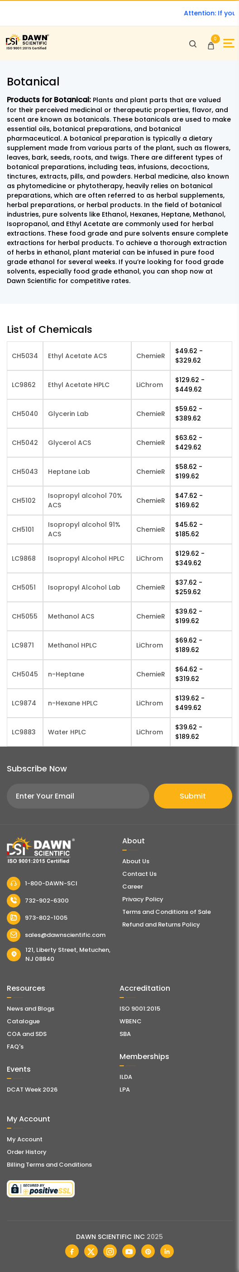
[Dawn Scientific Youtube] (129, 1251)
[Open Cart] (211, 43)
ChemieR (150, 355)
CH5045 (25, 674)
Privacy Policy (142, 899)
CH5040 (25, 413)
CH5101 (23, 529)
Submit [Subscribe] (193, 796)
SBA (125, 1034)
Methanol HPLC (72, 645)
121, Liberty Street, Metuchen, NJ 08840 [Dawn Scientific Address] (58, 954)
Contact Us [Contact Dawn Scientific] (139, 874)
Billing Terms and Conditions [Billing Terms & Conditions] (49, 1164)
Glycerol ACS (69, 442)
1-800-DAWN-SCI (42, 883)
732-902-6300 (38, 901)
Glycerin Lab (68, 413)
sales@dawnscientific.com (56, 935)
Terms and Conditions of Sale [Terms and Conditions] (166, 912)
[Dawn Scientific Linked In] (167, 1251)
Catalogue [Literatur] (23, 1021)
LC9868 (24, 558)
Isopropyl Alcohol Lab (84, 587)
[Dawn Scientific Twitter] (91, 1251)
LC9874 (24, 703)
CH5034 (25, 355)
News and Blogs (30, 1008)
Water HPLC (67, 732)
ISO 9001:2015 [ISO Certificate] (140, 1008)
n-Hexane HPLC (73, 703)
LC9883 (24, 732)
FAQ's (15, 1046)
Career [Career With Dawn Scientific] (132, 886)
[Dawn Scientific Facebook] (72, 1251)
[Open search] (193, 43)
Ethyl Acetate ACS (77, 355)
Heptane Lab (69, 471)
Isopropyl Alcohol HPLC (86, 558)
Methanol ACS (71, 616)
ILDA (126, 1077)
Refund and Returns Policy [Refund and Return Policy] (161, 924)
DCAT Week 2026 (32, 1089)
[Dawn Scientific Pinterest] (148, 1251)
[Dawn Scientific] (27, 48)
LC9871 (23, 645)
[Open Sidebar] (228, 43)
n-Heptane (66, 674)
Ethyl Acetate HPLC (79, 384)
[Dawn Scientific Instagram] (110, 1251)
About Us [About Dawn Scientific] (135, 861)
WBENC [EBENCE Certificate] (131, 1021)
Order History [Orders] (27, 1152)
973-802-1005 (37, 918)
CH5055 (25, 616)
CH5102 (24, 500)
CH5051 (24, 587)
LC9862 (24, 384)
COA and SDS (27, 1034)
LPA (125, 1089)
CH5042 (25, 442)
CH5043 (25, 471)
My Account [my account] (25, 1139)
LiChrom (149, 384)
